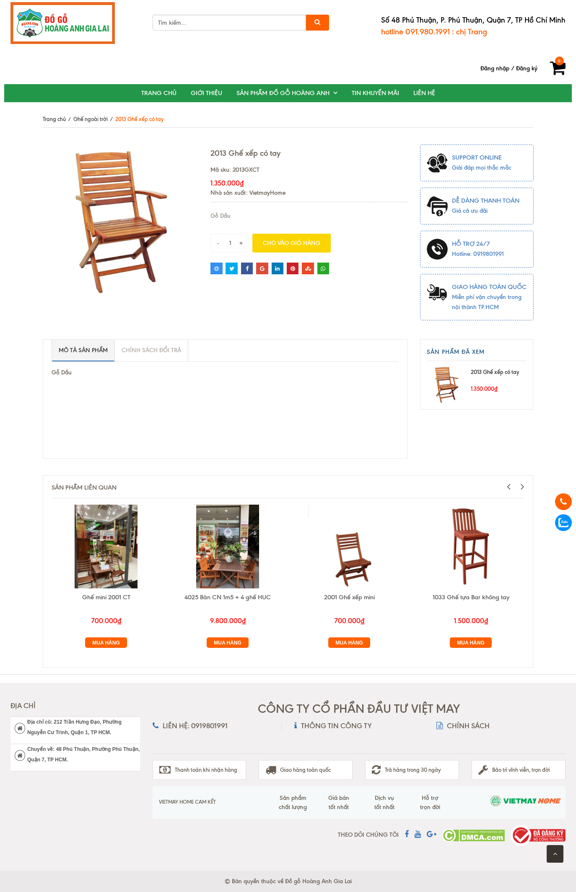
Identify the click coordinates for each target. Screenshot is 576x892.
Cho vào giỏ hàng (291, 243)
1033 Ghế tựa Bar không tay (471, 597)
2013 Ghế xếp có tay (495, 372)
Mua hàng (106, 643)
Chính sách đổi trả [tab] (151, 350)
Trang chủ (158, 93)
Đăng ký (526, 68)
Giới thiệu (206, 93)
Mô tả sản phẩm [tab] (83, 350)
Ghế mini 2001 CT (106, 597)
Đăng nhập (494, 68)
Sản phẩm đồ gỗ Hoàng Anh (283, 93)
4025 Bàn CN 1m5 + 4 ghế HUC (227, 597)
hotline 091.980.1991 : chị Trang (434, 31)
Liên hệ (424, 93)
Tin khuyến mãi (375, 93)
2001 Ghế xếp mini (349, 597)
